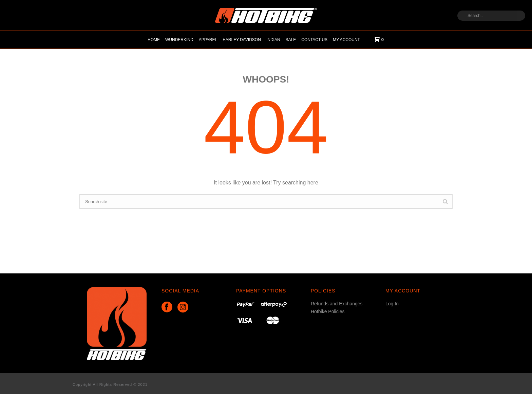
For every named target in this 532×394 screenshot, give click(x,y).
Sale (291, 39)
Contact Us (314, 39)
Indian (273, 39)
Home (154, 39)
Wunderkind (179, 39)
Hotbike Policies (328, 311)
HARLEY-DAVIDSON (242, 39)
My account (346, 39)
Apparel (208, 39)
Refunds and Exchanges (337, 303)
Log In (392, 303)
